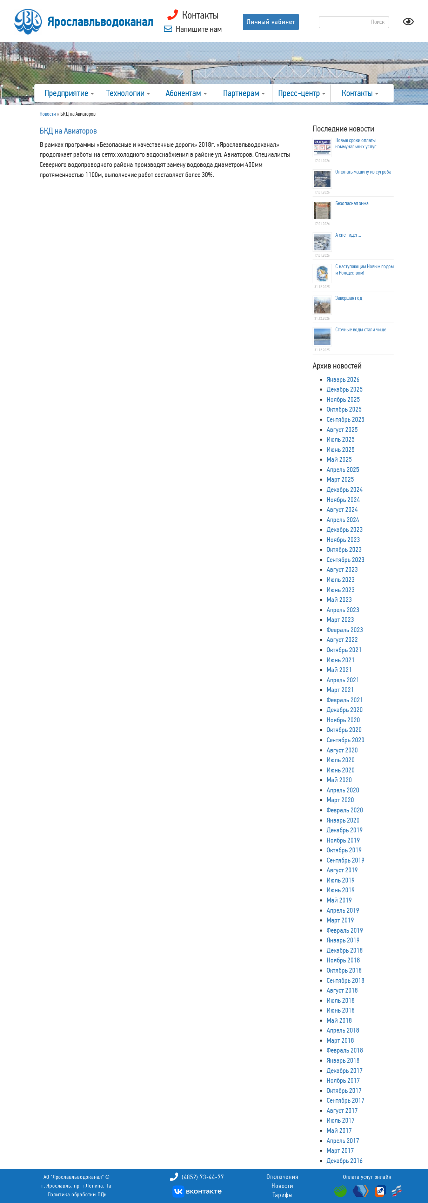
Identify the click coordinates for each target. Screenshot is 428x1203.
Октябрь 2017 (344, 1090)
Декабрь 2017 (345, 1070)
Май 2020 (339, 780)
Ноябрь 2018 (343, 960)
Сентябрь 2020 (346, 740)
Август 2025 (342, 429)
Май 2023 (339, 599)
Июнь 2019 (341, 890)
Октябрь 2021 (344, 650)
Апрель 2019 (343, 910)
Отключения (283, 1177)
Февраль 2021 (345, 700)
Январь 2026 (343, 379)
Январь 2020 (343, 820)
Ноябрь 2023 (343, 539)
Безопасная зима (351, 203)
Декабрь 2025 (345, 389)
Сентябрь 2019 (346, 860)
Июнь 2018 (341, 1010)
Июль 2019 (341, 880)
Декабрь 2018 (345, 950)
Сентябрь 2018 (346, 980)
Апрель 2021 (343, 680)
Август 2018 (342, 990)
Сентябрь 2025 (346, 419)
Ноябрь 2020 (343, 720)
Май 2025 (339, 459)
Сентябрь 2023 (346, 559)
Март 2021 (340, 689)
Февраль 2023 (345, 630)
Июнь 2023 (341, 590)
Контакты (360, 93)
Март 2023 (340, 619)
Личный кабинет (271, 22)
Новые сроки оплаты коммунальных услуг (355, 143)
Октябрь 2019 (344, 850)
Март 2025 (340, 479)
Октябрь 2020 (344, 729)
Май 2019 (339, 900)
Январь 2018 (343, 1060)
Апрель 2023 (343, 610)
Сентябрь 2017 (346, 1100)
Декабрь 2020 (345, 709)
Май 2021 (339, 669)
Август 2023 (342, 569)
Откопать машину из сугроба (363, 172)
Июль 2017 (341, 1120)
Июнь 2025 (341, 449)
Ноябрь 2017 (343, 1080)
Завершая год (348, 298)
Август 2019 (342, 870)
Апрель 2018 (343, 1030)
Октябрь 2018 (344, 970)
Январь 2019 (343, 940)
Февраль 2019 (345, 930)
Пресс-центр (301, 93)
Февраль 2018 (345, 1050)
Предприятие (69, 93)
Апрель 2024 (343, 519)
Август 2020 (342, 750)
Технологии (128, 93)
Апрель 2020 (343, 790)
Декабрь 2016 (345, 1160)
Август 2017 (342, 1110)
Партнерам (244, 93)
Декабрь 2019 (345, 830)
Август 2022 (342, 639)
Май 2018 (339, 1020)
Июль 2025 (341, 439)
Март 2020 (340, 800)
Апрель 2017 (343, 1140)
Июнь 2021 (341, 660)
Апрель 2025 (343, 469)
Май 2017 (339, 1130)
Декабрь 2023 (345, 529)
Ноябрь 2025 (343, 399)
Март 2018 (340, 1040)
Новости (282, 1186)
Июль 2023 (341, 579)
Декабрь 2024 (345, 489)
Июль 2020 (341, 760)
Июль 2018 (341, 1000)
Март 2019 (340, 920)
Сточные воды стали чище (360, 329)
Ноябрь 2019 (343, 840)
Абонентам (186, 93)
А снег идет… (348, 235)
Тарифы (283, 1195)
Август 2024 (342, 509)
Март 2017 (340, 1150)
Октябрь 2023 (344, 549)
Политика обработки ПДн (77, 1194)
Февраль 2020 (345, 810)
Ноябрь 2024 (343, 499)
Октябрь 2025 (344, 409)
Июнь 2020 (341, 770)
